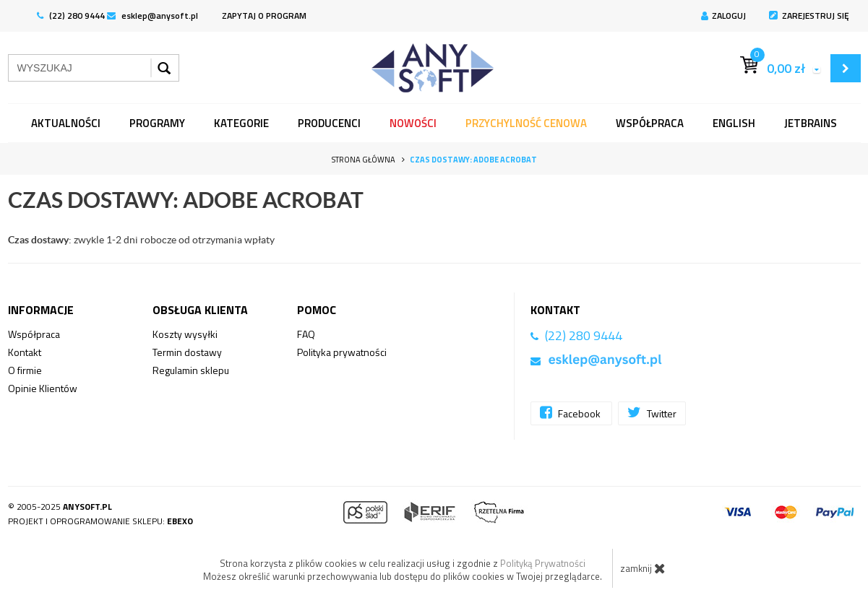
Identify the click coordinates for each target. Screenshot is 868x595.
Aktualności (65, 123)
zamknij (643, 568)
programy (157, 123)
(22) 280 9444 (71, 15)
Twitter (651, 413)
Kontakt (24, 352)
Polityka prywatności (342, 352)
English (734, 123)
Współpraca (650, 123)
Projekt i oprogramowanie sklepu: (100, 521)
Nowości (413, 123)
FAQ (306, 334)
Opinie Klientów (42, 388)
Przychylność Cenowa (526, 123)
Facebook (571, 413)
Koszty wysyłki (185, 334)
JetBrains (810, 123)
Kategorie (241, 123)
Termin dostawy (187, 352)
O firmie (25, 370)
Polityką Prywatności (542, 563)
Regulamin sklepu (190, 370)
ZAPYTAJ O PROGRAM (264, 15)
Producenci (329, 123)
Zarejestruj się (809, 15)
